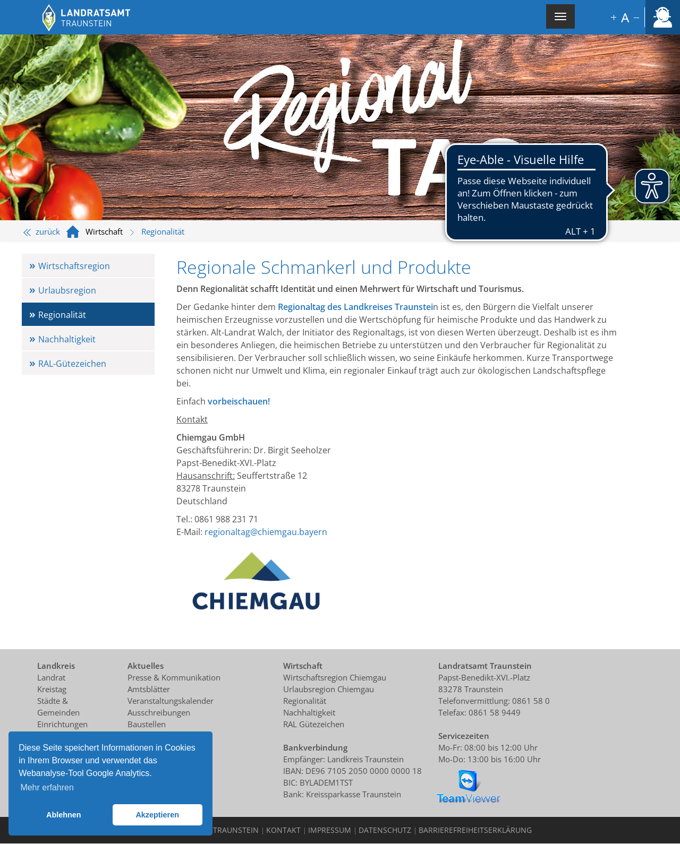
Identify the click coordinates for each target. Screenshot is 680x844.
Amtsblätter (149, 689)
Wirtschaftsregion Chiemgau (334, 677)
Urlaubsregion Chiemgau (328, 689)
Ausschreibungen (159, 712)
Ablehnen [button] (63, 815)
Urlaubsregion (67, 290)
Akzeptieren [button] (157, 815)
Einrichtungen (62, 724)
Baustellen (147, 724)
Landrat (51, 677)
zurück (41, 231)
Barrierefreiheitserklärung (475, 830)
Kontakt (283, 830)
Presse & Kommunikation (174, 677)
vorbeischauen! (239, 401)
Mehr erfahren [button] (47, 787)
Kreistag (51, 689)
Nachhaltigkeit (67, 339)
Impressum (329, 830)
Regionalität (62, 315)
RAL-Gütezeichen (72, 363)
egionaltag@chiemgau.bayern (267, 532)
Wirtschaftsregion (74, 266)
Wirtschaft (104, 231)
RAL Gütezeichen (313, 724)
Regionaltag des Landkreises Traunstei (355, 307)
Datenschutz (385, 830)
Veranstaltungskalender (171, 700)
